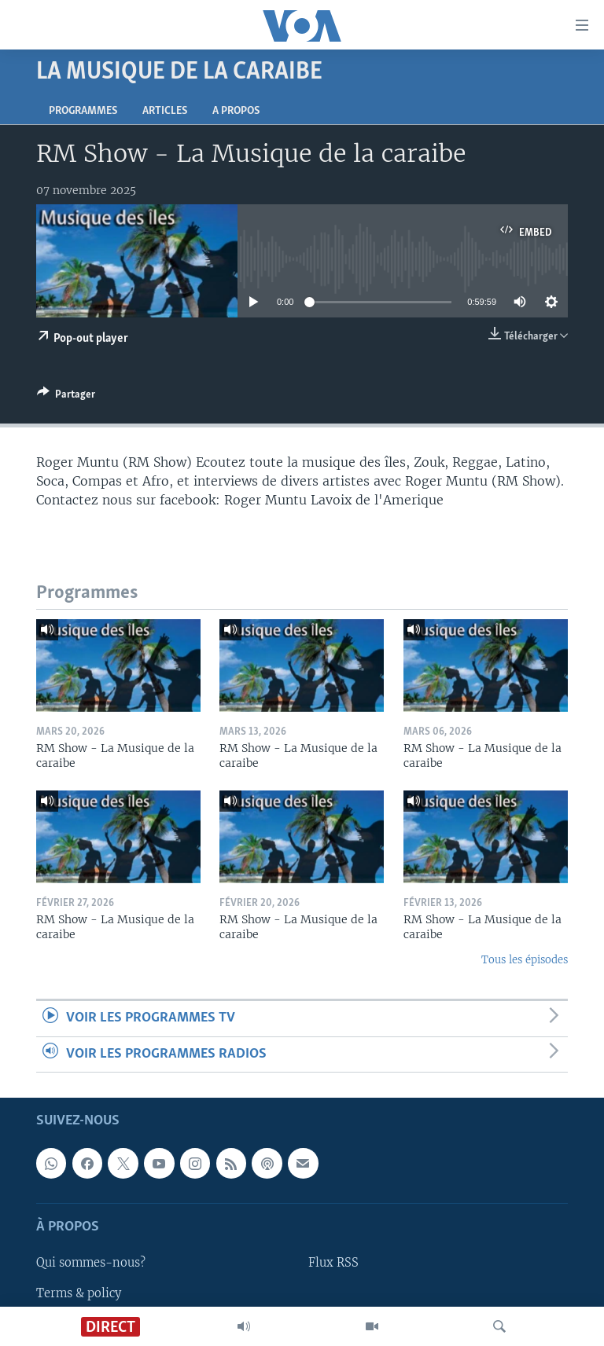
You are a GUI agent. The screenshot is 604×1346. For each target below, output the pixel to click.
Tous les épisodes (524, 959)
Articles (164, 111)
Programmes (83, 111)
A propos (236, 111)
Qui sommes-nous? (90, 1263)
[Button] (66, 397)
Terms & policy (78, 1292)
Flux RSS (333, 1263)
